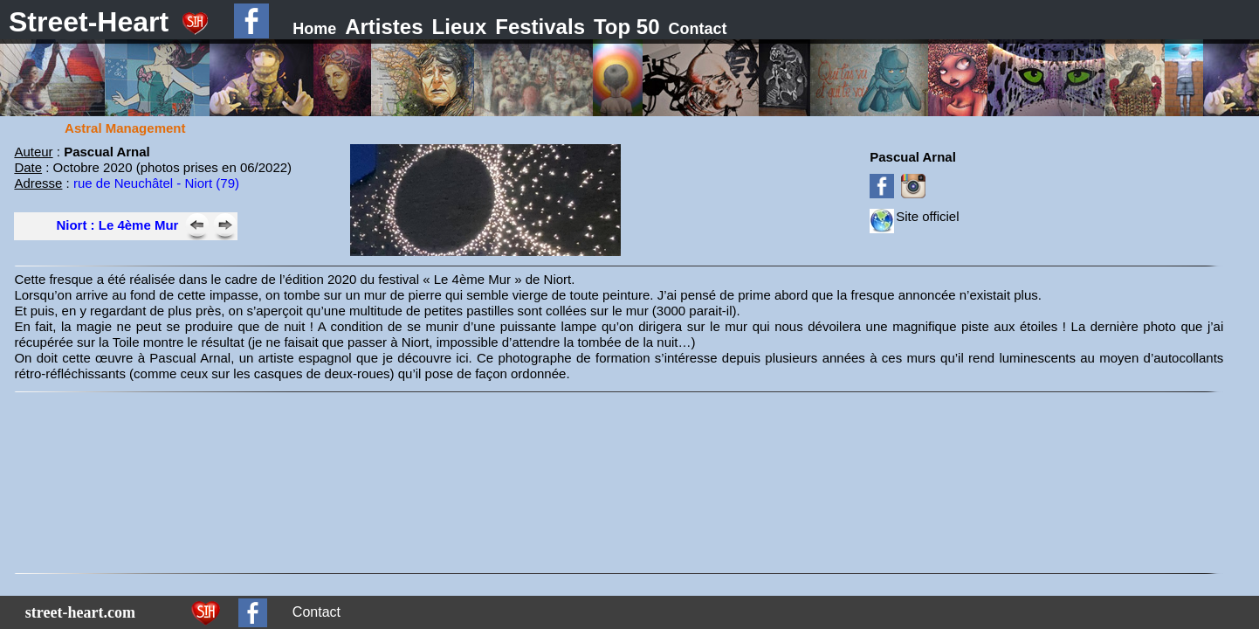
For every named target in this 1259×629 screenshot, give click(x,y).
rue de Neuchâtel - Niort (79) (156, 183)
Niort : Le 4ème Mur (117, 225)
